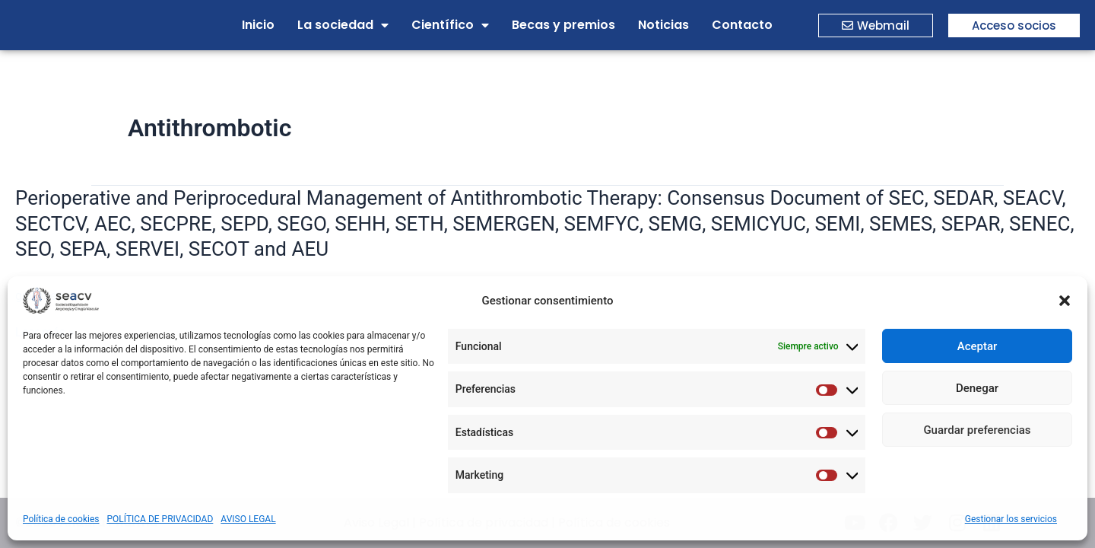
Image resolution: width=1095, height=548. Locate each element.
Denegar (977, 388)
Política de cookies (61, 519)
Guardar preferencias (976, 430)
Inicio (258, 24)
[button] (1064, 300)
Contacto (742, 24)
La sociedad (343, 25)
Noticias (663, 24)
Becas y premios (563, 24)
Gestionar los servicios (1011, 519)
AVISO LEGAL (248, 519)
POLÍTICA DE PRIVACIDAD (160, 519)
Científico (450, 25)
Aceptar (977, 346)
